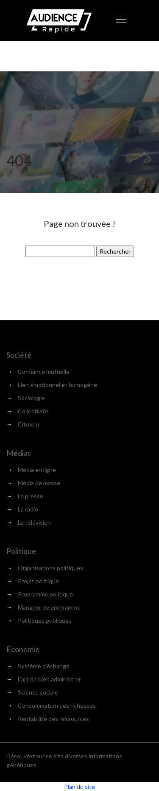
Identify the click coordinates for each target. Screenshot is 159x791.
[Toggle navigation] (121, 20)
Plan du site (79, 786)
